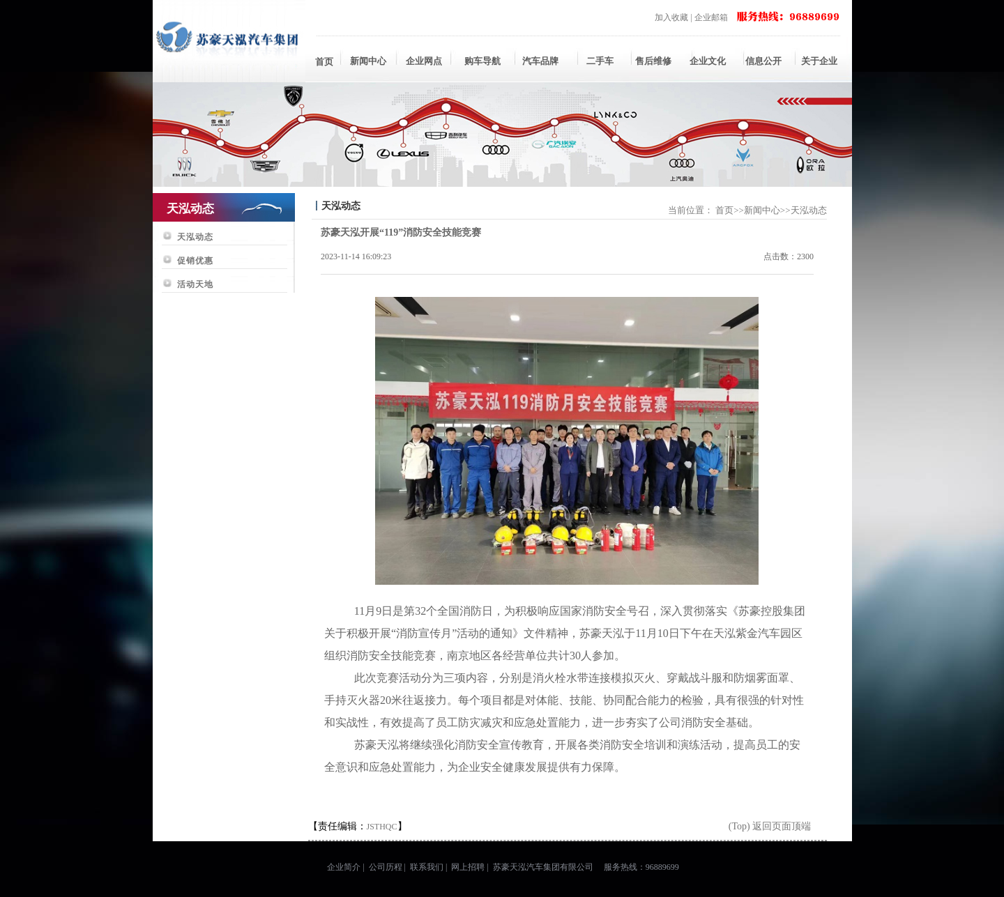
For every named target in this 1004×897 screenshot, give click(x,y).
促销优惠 (195, 261)
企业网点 (424, 61)
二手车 (596, 61)
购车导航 (482, 61)
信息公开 (763, 61)
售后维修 (651, 61)
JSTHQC (382, 826)
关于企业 (819, 61)
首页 (324, 61)
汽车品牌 (540, 61)
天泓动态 (195, 237)
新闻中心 (368, 61)
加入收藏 (671, 17)
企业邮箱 (711, 17)
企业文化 (708, 61)
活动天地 (195, 284)
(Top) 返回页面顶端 (770, 826)
